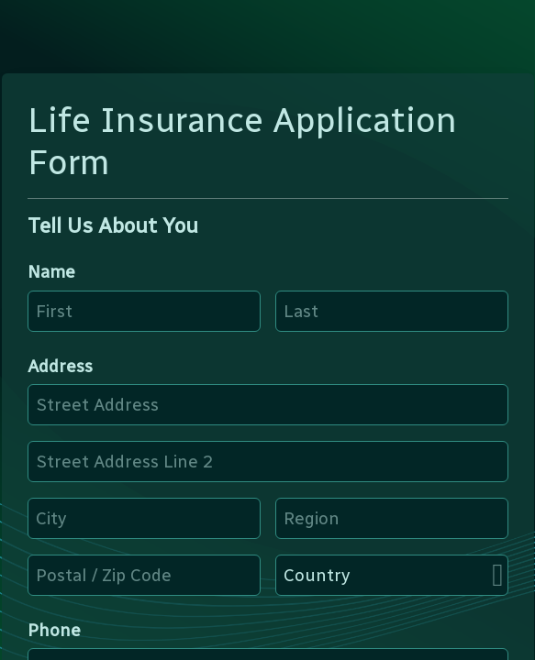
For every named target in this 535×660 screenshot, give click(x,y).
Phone (54, 630)
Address (60, 366)
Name (51, 271)
